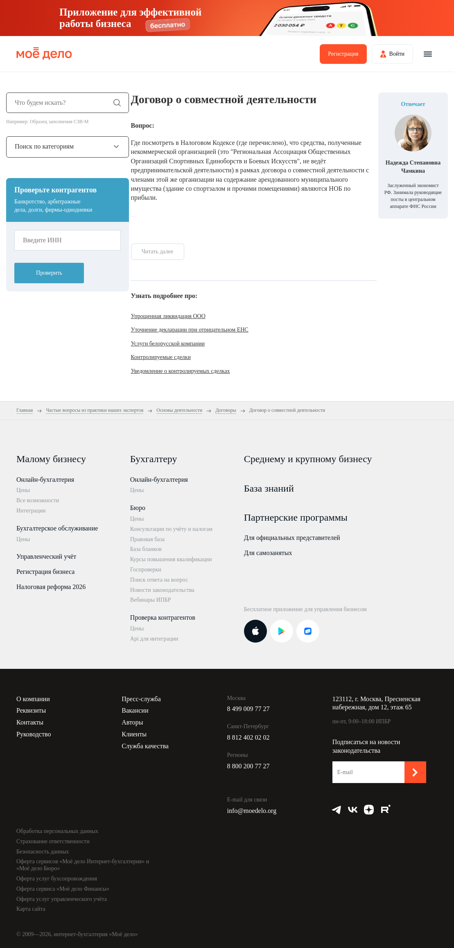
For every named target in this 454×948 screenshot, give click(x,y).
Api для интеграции (154, 639)
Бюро (137, 507)
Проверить (49, 273)
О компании (33, 698)
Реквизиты (31, 710)
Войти (396, 54)
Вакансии (135, 710)
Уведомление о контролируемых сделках (180, 371)
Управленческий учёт (46, 556)
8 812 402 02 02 (248, 737)
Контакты (29, 722)
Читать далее (158, 251)
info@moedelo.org (252, 810)
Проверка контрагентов (162, 617)
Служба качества (145, 746)
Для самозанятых (268, 552)
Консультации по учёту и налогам (171, 529)
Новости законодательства (162, 590)
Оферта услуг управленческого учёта (61, 899)
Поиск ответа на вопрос (159, 580)
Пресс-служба (141, 698)
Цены (23, 490)
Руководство (33, 734)
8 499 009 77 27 (248, 708)
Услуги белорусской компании (168, 344)
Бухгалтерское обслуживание (57, 528)
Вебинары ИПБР (150, 600)
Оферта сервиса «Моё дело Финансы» (62, 889)
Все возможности (37, 500)
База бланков (146, 549)
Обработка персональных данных (57, 831)
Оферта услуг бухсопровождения (56, 879)
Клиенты (134, 734)
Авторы (132, 722)
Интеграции (30, 511)
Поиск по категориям (44, 146)
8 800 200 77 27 (248, 766)
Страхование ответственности (53, 841)
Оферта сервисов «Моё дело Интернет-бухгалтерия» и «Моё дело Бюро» (82, 864)
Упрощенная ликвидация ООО (168, 316)
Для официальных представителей (292, 537)
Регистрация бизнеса (45, 571)
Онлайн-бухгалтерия (45, 479)
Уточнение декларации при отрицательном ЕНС (189, 330)
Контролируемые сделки (161, 357)
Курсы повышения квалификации (171, 559)
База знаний (269, 488)
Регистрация (343, 54)
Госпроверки (145, 570)
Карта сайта (30, 909)
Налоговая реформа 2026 (51, 586)
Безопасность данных (42, 852)
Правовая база (147, 539)
